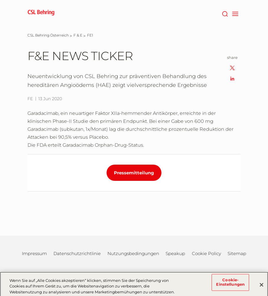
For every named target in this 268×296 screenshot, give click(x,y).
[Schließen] (261, 286)
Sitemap (237, 253)
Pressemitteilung (134, 173)
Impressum (34, 253)
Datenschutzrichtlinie (77, 253)
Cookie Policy (206, 253)
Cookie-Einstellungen (230, 284)
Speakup (175, 253)
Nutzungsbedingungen (133, 253)
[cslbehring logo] (41, 13)
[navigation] (235, 13)
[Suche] (225, 13)
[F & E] (77, 35)
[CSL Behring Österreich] (48, 35)
